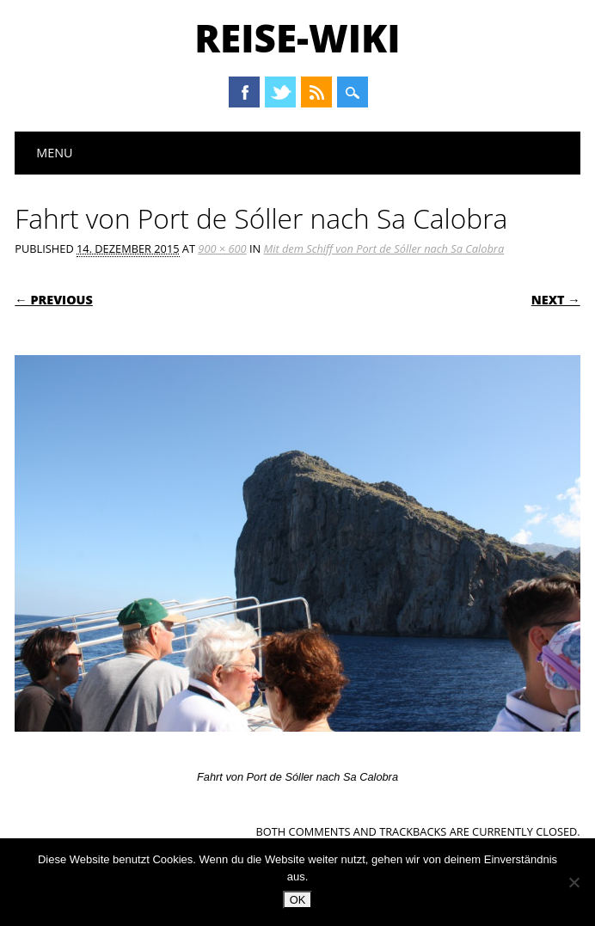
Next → (555, 299)
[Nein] (573, 882)
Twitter (280, 92)
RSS (316, 92)
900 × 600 (222, 248)
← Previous (54, 299)
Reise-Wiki (297, 38)
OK (298, 899)
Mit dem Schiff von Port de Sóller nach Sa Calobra (383, 248)
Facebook (244, 92)
